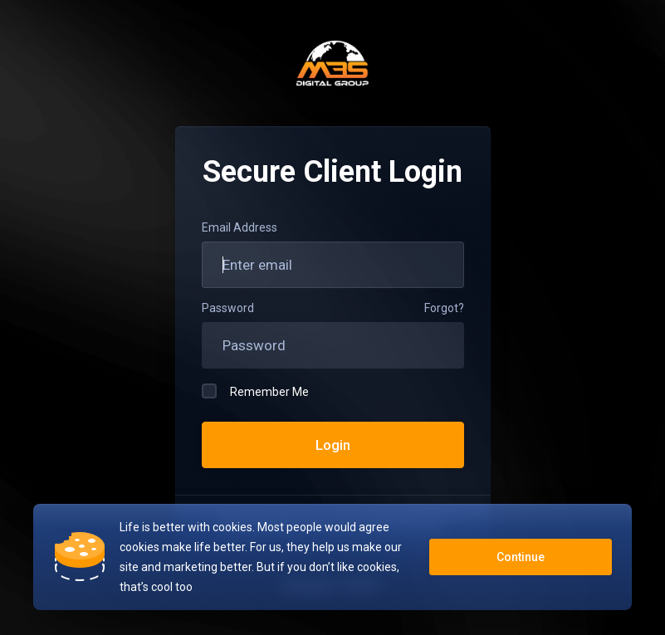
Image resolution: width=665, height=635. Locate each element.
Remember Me (255, 390)
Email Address (239, 227)
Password (228, 308)
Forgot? (444, 308)
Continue (520, 557)
